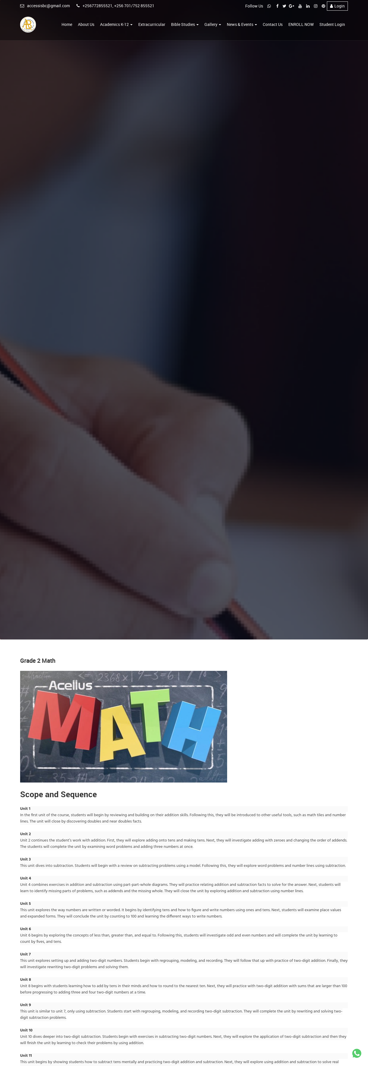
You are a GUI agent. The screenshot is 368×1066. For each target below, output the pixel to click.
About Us (86, 24)
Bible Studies (185, 24)
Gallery (212, 24)
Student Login (332, 24)
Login (337, 6)
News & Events (242, 24)
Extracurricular (151, 24)
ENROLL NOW (301, 24)
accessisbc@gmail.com (45, 5)
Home (67, 24)
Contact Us (273, 24)
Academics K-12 (116, 24)
